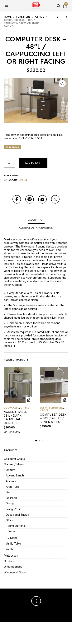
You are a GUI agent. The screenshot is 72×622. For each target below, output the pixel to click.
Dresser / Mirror (14, 464)
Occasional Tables (17, 514)
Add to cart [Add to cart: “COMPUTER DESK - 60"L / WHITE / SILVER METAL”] (64, 400)
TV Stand (11, 537)
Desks (44, 407)
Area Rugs (12, 486)
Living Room (13, 509)
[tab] (36, 220)
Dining (10, 503)
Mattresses (11, 555)
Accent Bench (15, 475)
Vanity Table (13, 543)
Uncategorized (13, 566)
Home (8, 16)
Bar (8, 492)
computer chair (17, 525)
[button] (7, 5)
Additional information (36, 227)
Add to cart (33, 162)
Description (36, 219)
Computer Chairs (14, 458)
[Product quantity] (9, 163)
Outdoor (9, 561)
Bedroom (11, 497)
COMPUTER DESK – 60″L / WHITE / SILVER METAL (53, 418)
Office (39, 16)
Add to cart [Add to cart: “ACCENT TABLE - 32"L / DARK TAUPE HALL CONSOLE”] (29, 400)
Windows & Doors (15, 572)
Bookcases (11, 407)
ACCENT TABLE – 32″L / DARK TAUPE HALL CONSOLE (17, 417)
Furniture (23, 16)
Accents (11, 481)
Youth (9, 549)
